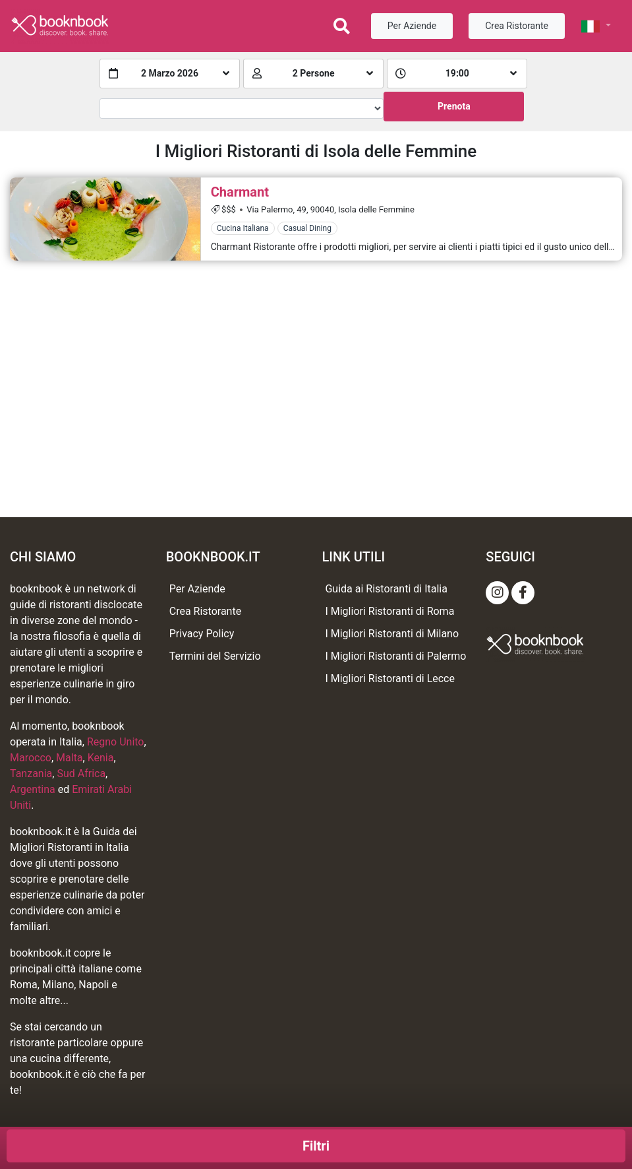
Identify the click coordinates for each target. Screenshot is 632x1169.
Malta (69, 757)
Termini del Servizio (215, 656)
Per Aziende (412, 25)
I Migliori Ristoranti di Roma (389, 611)
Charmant (240, 192)
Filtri (316, 1146)
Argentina (32, 789)
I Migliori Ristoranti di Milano (392, 633)
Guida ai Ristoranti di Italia (386, 589)
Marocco (30, 757)
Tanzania (31, 773)
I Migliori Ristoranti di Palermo (395, 656)
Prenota (454, 106)
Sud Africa (81, 773)
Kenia (101, 757)
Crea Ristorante (516, 25)
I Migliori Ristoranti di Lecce (390, 678)
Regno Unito (115, 742)
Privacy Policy (202, 633)
